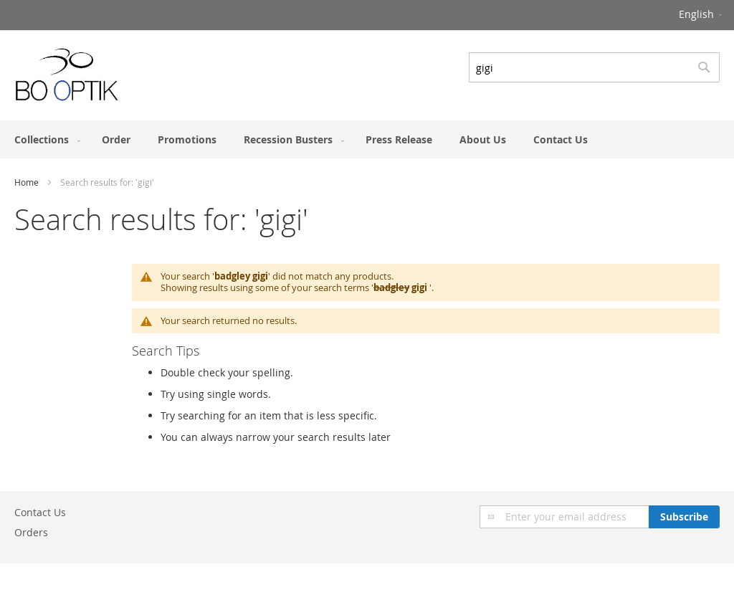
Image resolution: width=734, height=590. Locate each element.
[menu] (367, 139)
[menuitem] (44, 139)
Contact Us (40, 512)
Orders (31, 532)
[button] (701, 15)
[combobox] (594, 67)
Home (26, 182)
